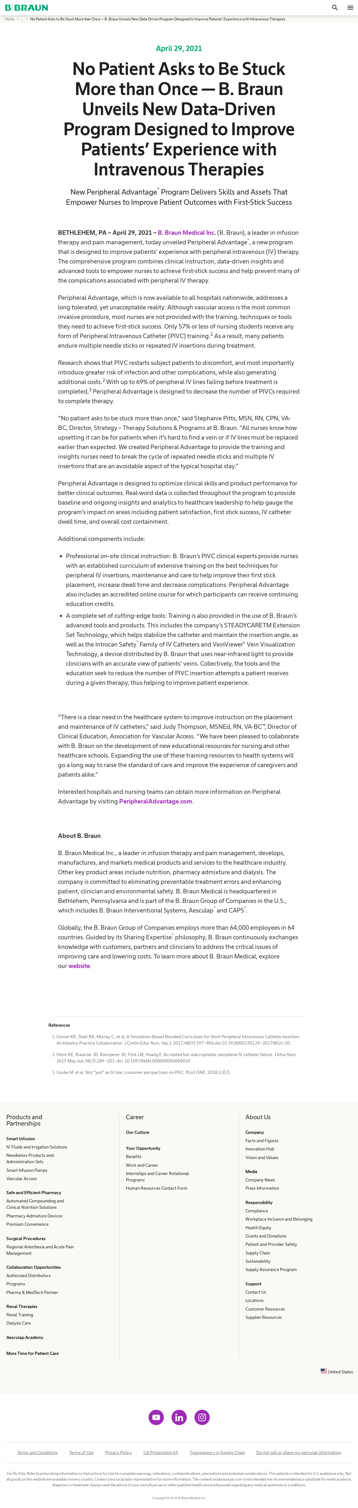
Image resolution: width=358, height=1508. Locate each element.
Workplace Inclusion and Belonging (278, 1219)
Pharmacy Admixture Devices (34, 1215)
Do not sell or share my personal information (298, 1452)
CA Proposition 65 (160, 1452)
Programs (15, 1283)
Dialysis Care (18, 1323)
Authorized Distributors (28, 1275)
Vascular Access (21, 1178)
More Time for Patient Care (32, 1353)
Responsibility (259, 1202)
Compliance (256, 1210)
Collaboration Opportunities (33, 1267)
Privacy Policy (118, 1452)
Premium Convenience (27, 1224)
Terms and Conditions (37, 1452)
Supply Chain (257, 1252)
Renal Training (19, 1314)
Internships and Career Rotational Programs (157, 1176)
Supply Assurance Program (271, 1269)
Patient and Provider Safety (271, 1244)
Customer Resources (265, 1309)
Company (254, 1132)
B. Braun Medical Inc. (187, 232)
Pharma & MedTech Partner (32, 1292)
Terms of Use (81, 1452)
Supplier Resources (263, 1317)
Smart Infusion (20, 1138)
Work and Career (142, 1165)
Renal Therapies (21, 1306)
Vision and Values (261, 1157)
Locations (254, 1300)
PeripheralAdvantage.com (155, 801)
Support (253, 1283)
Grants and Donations (266, 1235)
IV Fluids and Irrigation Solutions (36, 1146)
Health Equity (258, 1227)
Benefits (134, 1156)
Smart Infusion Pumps (26, 1170)
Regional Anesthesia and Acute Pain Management (40, 1250)
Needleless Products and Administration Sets (30, 1158)
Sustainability (258, 1261)
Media (251, 1171)
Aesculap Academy (24, 1337)
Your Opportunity (143, 1148)
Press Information (262, 1188)
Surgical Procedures (26, 1238)
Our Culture (137, 1132)
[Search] (335, 7)
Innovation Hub (259, 1148)
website (79, 965)
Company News (260, 1179)
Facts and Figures (262, 1140)
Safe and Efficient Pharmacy (33, 1192)
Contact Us (255, 1292)
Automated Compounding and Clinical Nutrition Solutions (35, 1204)
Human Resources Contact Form (156, 1188)
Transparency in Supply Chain (217, 1452)
